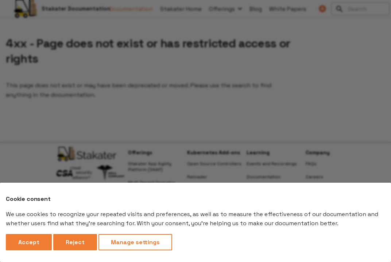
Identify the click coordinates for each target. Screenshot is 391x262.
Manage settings (135, 242)
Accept (28, 242)
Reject (75, 242)
